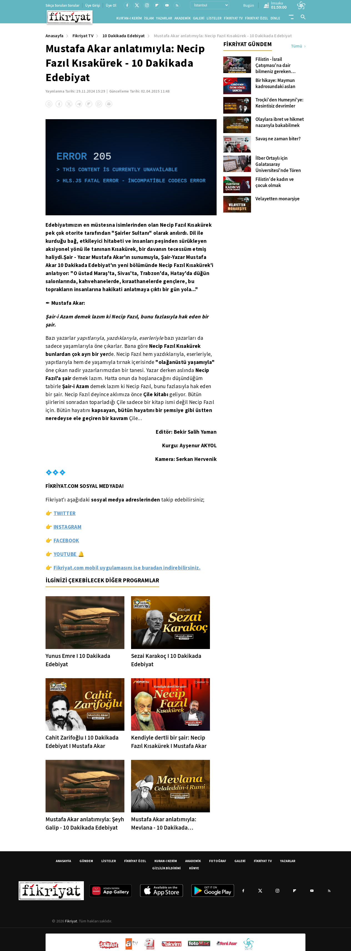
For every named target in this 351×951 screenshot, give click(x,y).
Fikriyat (71, 923)
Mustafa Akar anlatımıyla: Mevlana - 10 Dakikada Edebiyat (163, 826)
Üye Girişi (92, 5)
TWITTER (65, 515)
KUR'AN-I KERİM (129, 19)
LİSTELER (214, 19)
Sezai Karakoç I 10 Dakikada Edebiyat (166, 662)
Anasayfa (55, 38)
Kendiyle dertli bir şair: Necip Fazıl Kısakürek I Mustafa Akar (169, 744)
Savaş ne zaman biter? (278, 141)
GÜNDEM (86, 863)
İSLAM (149, 19)
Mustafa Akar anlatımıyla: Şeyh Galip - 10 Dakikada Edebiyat (85, 826)
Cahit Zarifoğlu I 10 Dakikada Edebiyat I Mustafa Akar (82, 744)
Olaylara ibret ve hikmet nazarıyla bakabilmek (279, 125)
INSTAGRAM (67, 529)
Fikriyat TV (83, 38)
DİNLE (275, 19)
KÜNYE (194, 870)
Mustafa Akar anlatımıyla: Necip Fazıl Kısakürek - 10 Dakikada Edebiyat (223, 38)
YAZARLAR (164, 19)
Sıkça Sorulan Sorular (62, 5)
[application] (131, 169)
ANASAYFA (63, 863)
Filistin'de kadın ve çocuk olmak (274, 185)
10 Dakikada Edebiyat (123, 38)
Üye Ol (111, 5)
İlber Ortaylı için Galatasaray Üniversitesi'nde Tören (278, 167)
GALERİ (198, 19)
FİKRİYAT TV (233, 19)
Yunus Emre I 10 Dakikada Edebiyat (78, 662)
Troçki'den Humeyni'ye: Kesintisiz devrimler (279, 105)
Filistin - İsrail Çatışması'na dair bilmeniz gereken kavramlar (273, 68)
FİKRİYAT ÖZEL (256, 19)
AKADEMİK (182, 19)
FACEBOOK (66, 542)
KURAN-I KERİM (165, 863)
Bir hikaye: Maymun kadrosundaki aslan (275, 86)
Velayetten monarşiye (277, 201)
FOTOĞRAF (217, 863)
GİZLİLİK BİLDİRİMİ (166, 870)
